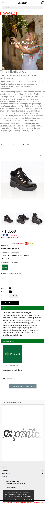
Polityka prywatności (14, 499)
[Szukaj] (22, 7)
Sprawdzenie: (5, 262)
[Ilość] (13, 296)
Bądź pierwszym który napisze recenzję (22, 386)
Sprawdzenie (6, 366)
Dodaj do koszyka (10, 303)
